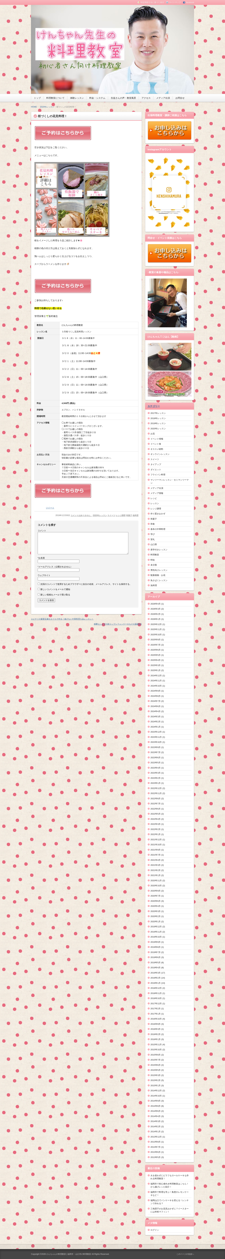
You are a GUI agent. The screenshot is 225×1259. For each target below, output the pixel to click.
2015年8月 (155, 1055)
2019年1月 (155, 983)
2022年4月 (155, 819)
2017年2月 (155, 1008)
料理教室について (55, 98)
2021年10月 (156, 844)
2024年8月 (155, 696)
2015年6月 (155, 1065)
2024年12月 (156, 675)
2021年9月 (155, 850)
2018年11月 (156, 993)
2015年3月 (155, 1075)
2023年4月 (155, 768)
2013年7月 (155, 1147)
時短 (152, 560)
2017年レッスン (158, 413)
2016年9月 (155, 1024)
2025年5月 (155, 655)
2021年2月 (155, 870)
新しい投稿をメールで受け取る (55, 594)
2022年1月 (155, 834)
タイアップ (155, 464)
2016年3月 (155, 1029)
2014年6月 (155, 1111)
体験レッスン (77, 98)
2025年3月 (155, 665)
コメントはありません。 (81, 515)
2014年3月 (155, 1121)
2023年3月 (155, 773)
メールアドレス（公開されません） (55, 566)
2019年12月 (156, 926)
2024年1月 (155, 727)
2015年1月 (155, 1085)
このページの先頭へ (185, 1254)
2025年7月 (155, 645)
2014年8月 (155, 1106)
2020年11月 (156, 880)
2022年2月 (155, 829)
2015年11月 (156, 1044)
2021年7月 (155, 855)
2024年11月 (156, 680)
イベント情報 (156, 439)
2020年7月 (155, 896)
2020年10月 (156, 885)
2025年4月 (155, 660)
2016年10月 (156, 1019)
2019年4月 (155, 967)
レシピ (153, 498)
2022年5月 (155, 814)
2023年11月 (156, 737)
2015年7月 (155, 1060)
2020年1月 (155, 921)
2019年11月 (156, 932)
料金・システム (97, 98)
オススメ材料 (156, 449)
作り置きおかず (157, 513)
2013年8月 (155, 1142)
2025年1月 (155, 670)
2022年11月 (156, 793)
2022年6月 (155, 809)
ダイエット (155, 469)
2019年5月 (155, 962)
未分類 (153, 565)
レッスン (154, 503)
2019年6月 (155, 957)
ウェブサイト (44, 575)
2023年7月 (155, 752)
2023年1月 (155, 783)
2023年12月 (156, 732)
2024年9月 (155, 691)
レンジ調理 (121, 515)
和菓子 (129, 515)
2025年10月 (156, 634)
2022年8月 (155, 798)
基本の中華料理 (157, 529)
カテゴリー (154, 406)
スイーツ (111, 515)
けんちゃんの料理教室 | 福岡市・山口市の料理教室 (68, 1254)
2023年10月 (156, 742)
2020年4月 (155, 906)
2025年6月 (155, 650)
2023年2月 (155, 778)
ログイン (154, 1230)
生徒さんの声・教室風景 (123, 98)
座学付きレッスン (158, 549)
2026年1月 (155, 619)
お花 (152, 433)
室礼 (152, 539)
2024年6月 (155, 706)
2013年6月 (155, 1152)
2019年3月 (155, 973)
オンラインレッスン (160, 454)
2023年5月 (155, 762)
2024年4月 (155, 711)
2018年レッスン (158, 418)
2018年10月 (156, 998)
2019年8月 (155, 947)
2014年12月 (156, 1090)
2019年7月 (155, 952)
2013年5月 (155, 1157)
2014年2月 (155, 1126)
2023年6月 (155, 757)
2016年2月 (155, 1034)
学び (152, 534)
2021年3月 (155, 865)
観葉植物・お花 (157, 575)
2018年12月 (156, 988)
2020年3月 (155, 911)
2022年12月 (156, 788)
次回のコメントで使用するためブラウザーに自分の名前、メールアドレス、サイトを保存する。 (86, 584)
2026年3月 (155, 609)
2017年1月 (155, 1014)
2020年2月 (155, 916)
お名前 (41, 558)
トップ (37, 98)
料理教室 (154, 554)
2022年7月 (155, 803)
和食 (152, 524)
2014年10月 (156, 1096)
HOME (34, 107)
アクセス (146, 98)
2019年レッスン (158, 423)
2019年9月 (155, 942)
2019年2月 (155, 978)
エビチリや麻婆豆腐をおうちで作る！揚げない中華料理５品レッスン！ (62, 619)
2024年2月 (155, 721)
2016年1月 (155, 1039)
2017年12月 (156, 1003)
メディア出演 (163, 98)
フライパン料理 (157, 474)
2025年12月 (156, 624)
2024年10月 (156, 686)
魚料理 (135, 515)
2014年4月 (155, 1116)
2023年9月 (155, 747)
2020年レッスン (47, 107)
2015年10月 (156, 1049)
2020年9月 (155, 891)
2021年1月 (155, 875)
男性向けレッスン (158, 570)
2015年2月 (155, 1080)
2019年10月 (156, 937)
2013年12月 (156, 1137)
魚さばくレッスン (158, 580)
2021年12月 (156, 839)
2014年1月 (155, 1131)
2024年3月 (155, 716)
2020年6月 (155, 901)
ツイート (50, 508)
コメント (42, 530)
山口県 (153, 544)
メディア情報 (156, 493)
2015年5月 (155, 1070)
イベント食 (155, 444)
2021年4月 (155, 860)
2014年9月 (155, 1101)
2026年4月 (155, 604)
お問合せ (180, 98)
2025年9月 (155, 639)
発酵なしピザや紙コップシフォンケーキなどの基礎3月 (118, 624)
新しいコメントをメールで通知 (55, 589)
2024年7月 (155, 701)
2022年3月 (155, 824)
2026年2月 (155, 614)
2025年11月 (156, 629)
